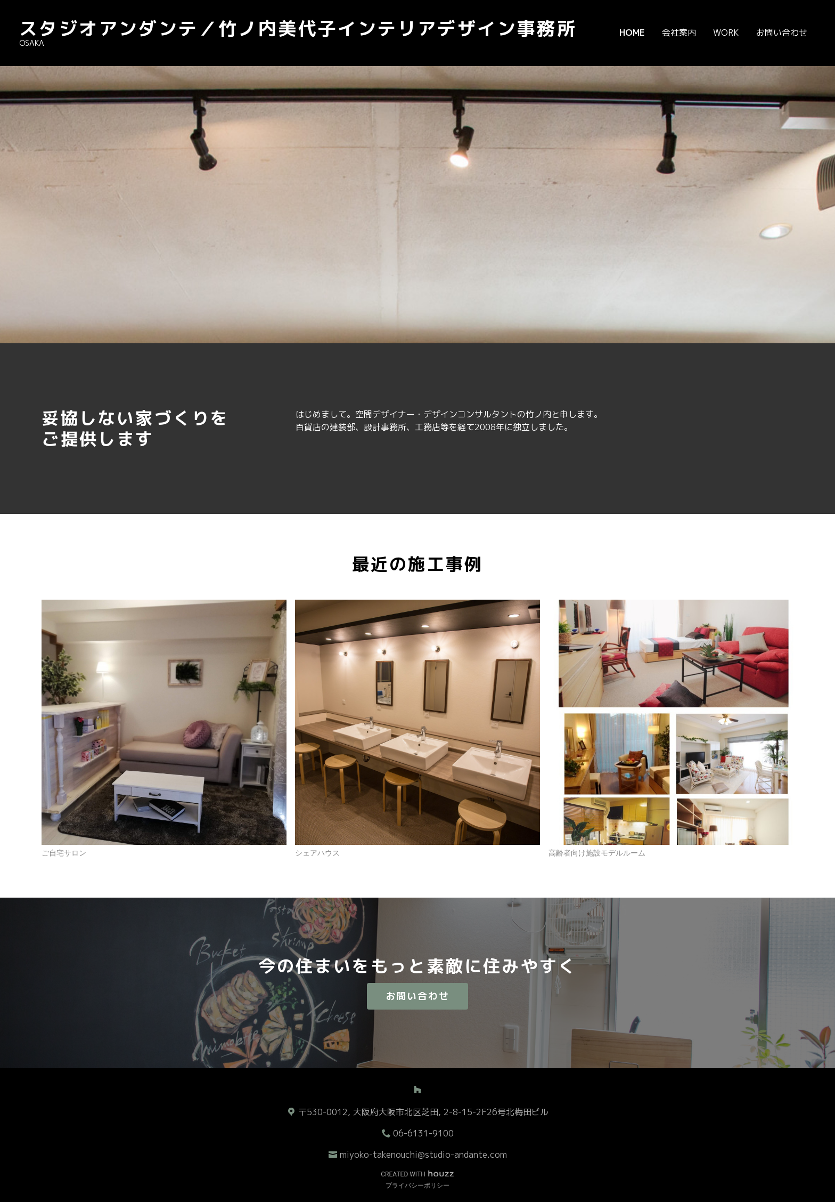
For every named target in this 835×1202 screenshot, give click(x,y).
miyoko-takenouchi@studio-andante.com (423, 1154)
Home (632, 32)
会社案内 (679, 32)
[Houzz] (417, 1089)
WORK (726, 32)
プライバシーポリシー (417, 1185)
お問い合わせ (781, 32)
